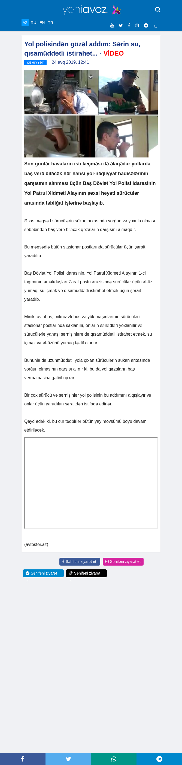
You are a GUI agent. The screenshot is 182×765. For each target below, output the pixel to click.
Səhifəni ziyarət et (79, 561)
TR (50, 22)
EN (42, 22)
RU (33, 22)
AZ (25, 22)
